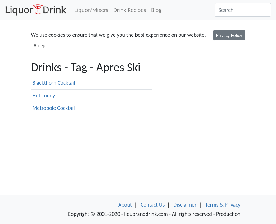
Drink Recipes (129, 9)
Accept (40, 46)
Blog (156, 9)
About (125, 204)
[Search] (243, 10)
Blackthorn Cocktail (53, 82)
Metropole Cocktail (53, 108)
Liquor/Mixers (91, 9)
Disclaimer (185, 204)
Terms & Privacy (223, 204)
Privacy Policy (229, 35)
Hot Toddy (43, 95)
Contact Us (153, 204)
